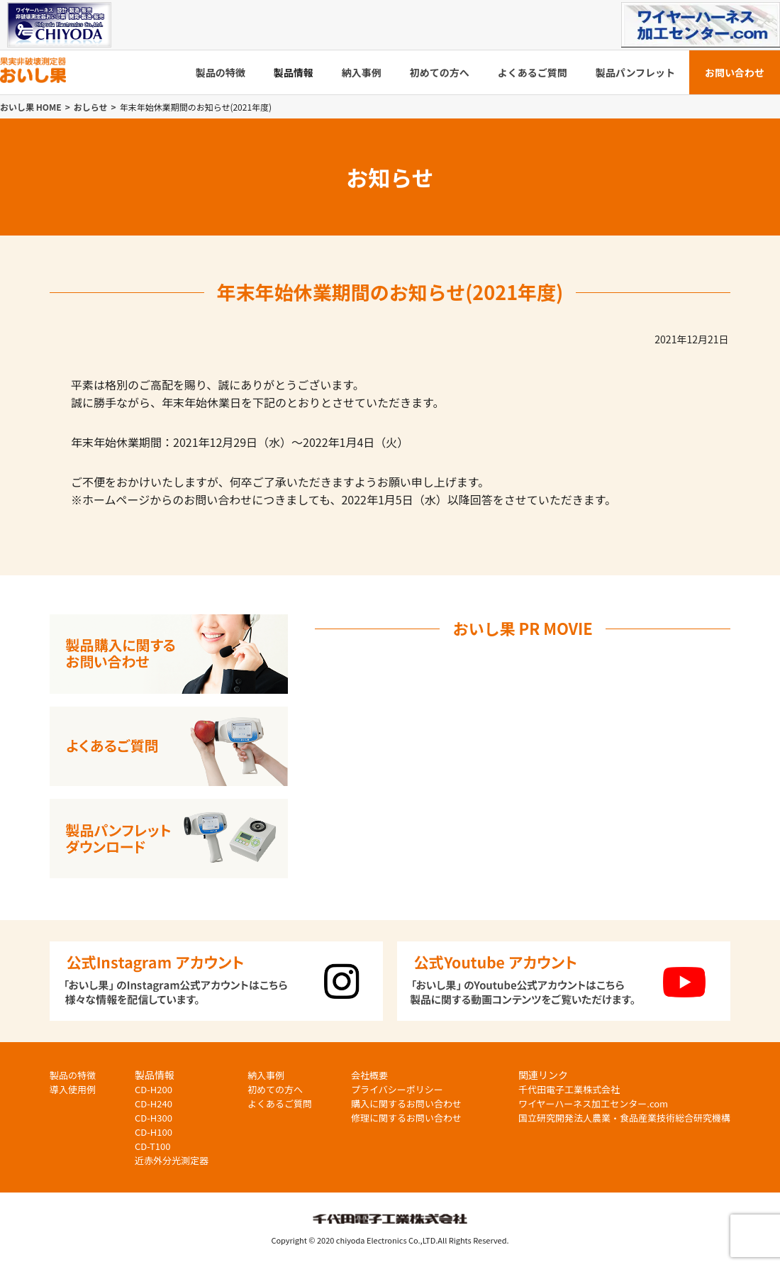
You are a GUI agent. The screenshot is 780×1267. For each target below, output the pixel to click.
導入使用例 (73, 1089)
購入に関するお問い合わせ (406, 1103)
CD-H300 (153, 1117)
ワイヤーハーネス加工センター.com (593, 1103)
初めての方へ (439, 72)
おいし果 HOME (31, 107)
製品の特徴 (220, 72)
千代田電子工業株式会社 (569, 1089)
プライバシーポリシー (397, 1089)
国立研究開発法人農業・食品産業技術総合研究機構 (624, 1117)
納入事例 (361, 72)
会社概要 (369, 1075)
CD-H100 (153, 1132)
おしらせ (91, 107)
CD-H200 (153, 1089)
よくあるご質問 (532, 72)
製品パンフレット (635, 72)
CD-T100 (152, 1146)
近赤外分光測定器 (171, 1160)
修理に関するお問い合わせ (406, 1117)
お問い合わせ (734, 72)
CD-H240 (153, 1103)
